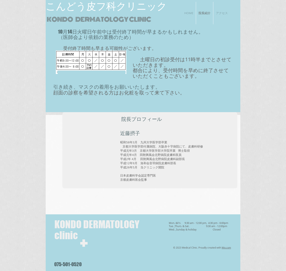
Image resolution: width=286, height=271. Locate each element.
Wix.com (226, 247)
